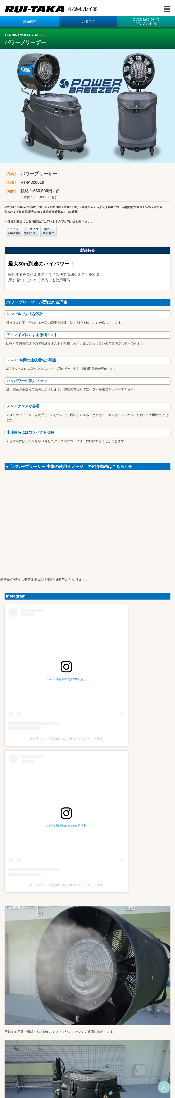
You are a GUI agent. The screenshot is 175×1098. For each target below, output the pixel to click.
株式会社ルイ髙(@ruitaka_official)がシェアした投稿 (66, 739)
